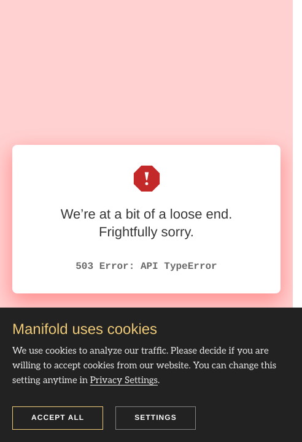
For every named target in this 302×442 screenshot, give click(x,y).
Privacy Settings (124, 380)
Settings (155, 417)
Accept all (57, 417)
